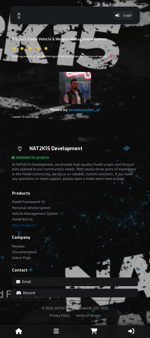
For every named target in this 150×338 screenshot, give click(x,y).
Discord (25, 293)
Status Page (21, 257)
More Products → (26, 225)
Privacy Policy (60, 315)
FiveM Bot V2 (22, 219)
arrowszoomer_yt (84, 109)
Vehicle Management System (35, 213)
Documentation (24, 252)
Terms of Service (88, 315)
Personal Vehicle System (31, 208)
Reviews (18, 246)
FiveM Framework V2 (28, 202)
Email (23, 281)
